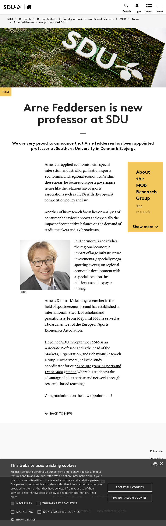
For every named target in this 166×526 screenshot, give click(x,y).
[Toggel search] (126, 7)
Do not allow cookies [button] (129, 497)
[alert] (83, 492)
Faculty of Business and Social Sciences (88, 19)
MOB (123, 19)
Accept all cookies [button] (130, 487)
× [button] (161, 464)
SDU (10, 19)
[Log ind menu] (137, 7)
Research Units (47, 19)
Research (25, 19)
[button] (12, 503)
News (135, 19)
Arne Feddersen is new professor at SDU (40, 22)
